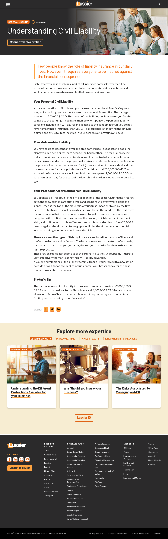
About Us (152, 456)
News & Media (154, 460)
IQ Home (127, 448)
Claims (151, 444)
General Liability (74, 494)
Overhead (71, 502)
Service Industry (51, 491)
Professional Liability (76, 506)
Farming (47, 463)
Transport (48, 495)
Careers (151, 464)
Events (70, 490)
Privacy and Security (140, 533)
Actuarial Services (102, 444)
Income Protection (75, 498)
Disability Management (105, 460)
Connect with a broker (25, 42)
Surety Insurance (74, 515)
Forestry (48, 467)
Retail (46, 487)
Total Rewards (101, 486)
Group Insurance (102, 452)
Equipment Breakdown (77, 486)
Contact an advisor (20, 467)
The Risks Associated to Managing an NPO (133, 390)
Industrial (48, 475)
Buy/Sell (70, 448)
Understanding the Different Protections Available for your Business (31, 392)
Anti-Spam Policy (96, 533)
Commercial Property (76, 456)
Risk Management (74, 511)
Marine (47, 479)
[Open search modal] (160, 4)
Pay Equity (99, 478)
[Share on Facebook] (46, 309)
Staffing (98, 482)
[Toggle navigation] (7, 4)
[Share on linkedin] (58, 309)
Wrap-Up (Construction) (77, 519)
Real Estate (49, 483)
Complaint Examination (118, 533)
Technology (128, 470)
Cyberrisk (71, 471)
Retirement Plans (102, 456)
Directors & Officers (75, 475)
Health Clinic (49, 471)
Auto (46, 450)
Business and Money (132, 478)
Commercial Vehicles (76, 460)
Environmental (50, 459)
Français (157, 533)
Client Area (153, 448)
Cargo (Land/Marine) (75, 452)
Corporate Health (102, 448)
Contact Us (153, 452)
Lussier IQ (84, 418)
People (126, 452)
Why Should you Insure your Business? (82, 390)
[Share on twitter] (52, 309)
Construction (50, 455)
